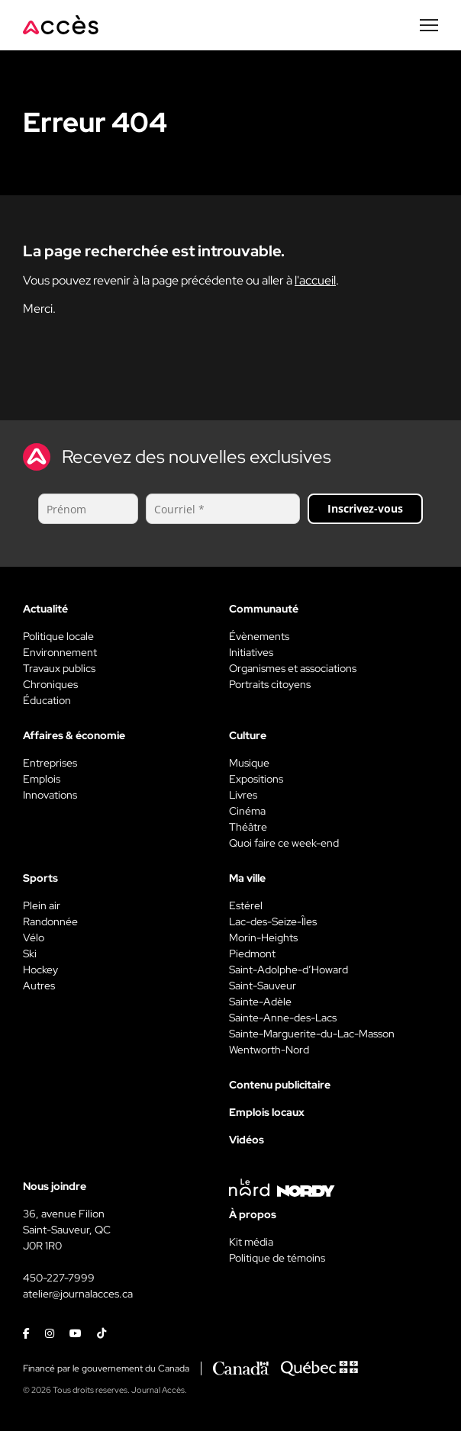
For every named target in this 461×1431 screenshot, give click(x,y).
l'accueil (315, 280)
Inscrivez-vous (365, 508)
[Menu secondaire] (429, 25)
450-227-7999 (59, 1278)
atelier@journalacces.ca (78, 1294)
